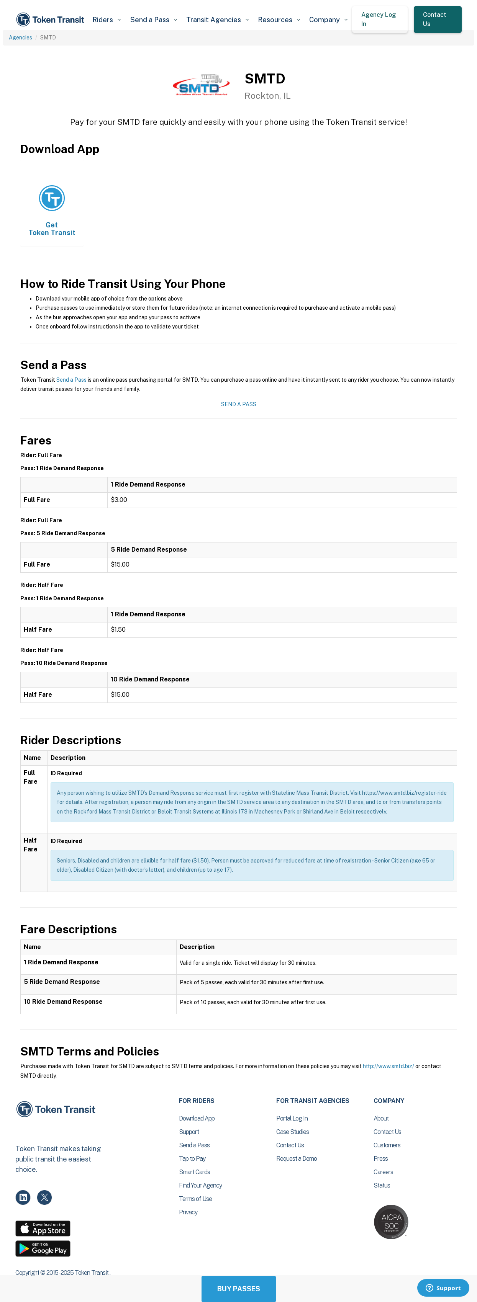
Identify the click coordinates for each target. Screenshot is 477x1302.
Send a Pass (71, 380)
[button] (107, 20)
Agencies (20, 37)
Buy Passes (238, 1289)
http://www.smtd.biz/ (388, 1066)
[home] (51, 19)
